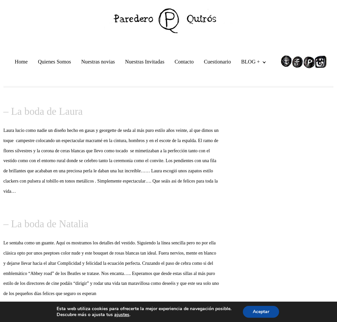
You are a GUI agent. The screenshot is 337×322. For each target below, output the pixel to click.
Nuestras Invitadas (144, 61)
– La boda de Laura (43, 111)
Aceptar (261, 312)
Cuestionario (217, 61)
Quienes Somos (54, 61)
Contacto (184, 61)
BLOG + (251, 62)
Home (21, 61)
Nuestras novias (98, 61)
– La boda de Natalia (45, 224)
